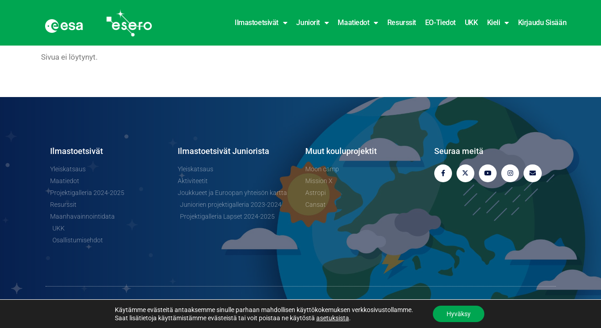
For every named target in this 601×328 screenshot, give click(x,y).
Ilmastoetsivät (261, 22)
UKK (471, 22)
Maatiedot (358, 22)
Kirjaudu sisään (542, 22)
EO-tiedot (440, 22)
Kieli (498, 22)
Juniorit (312, 22)
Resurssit (401, 22)
